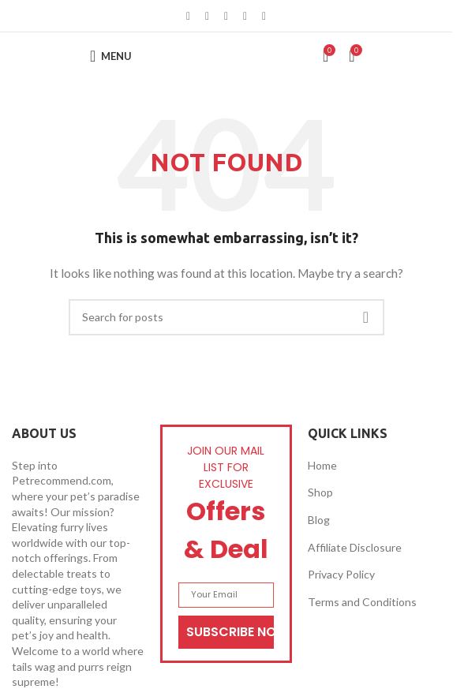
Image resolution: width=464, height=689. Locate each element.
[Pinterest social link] (226, 16)
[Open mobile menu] (111, 56)
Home (322, 465)
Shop (320, 492)
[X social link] (207, 16)
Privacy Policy (341, 574)
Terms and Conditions (362, 601)
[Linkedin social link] (245, 16)
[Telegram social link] (264, 16)
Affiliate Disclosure (355, 547)
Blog (319, 519)
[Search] (226, 317)
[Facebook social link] (188, 16)
